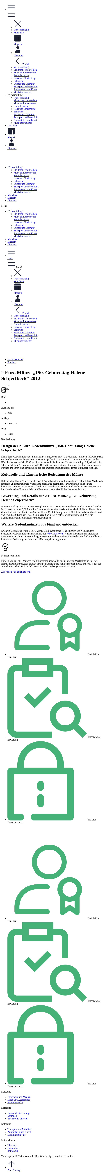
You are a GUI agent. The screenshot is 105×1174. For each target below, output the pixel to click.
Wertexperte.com (55, 533)
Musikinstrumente (23, 192)
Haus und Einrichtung (24, 178)
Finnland (11, 362)
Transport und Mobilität (25, 186)
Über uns (11, 200)
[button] (18, 27)
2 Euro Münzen (15, 359)
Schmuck (18, 181)
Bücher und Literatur (24, 183)
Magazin (11, 197)
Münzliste (12, 195)
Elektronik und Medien (25, 170)
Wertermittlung (15, 167)
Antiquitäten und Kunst (25, 189)
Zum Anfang (55, 1165)
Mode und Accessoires (25, 172)
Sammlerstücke (21, 175)
